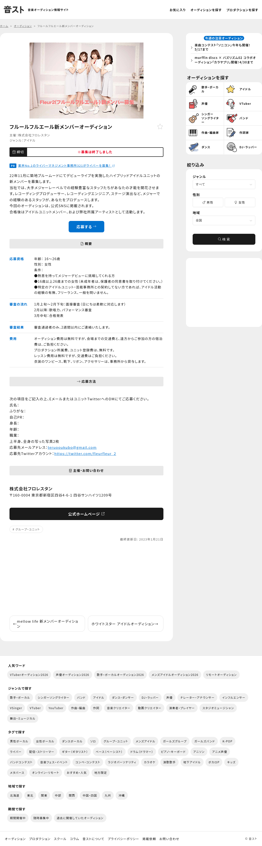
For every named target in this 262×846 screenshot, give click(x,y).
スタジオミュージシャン (218, 708)
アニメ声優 (219, 752)
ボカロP (213, 762)
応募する (86, 226)
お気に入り (178, 10)
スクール (60, 839)
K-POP (228, 741)
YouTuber (55, 708)
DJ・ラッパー (150, 697)
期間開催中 (18, 818)
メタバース (17, 772)
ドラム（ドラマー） (141, 752)
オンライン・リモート (45, 772)
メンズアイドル (145, 741)
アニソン (199, 752)
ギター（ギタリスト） (75, 752)
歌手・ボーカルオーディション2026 (120, 675)
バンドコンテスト (21, 762)
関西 (72, 795)
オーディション (15, 839)
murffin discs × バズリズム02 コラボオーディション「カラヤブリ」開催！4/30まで (225, 62)
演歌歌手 (169, 762)
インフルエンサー (233, 697)
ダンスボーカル (72, 741)
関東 (44, 795)
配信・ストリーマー (41, 752)
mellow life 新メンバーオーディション (45, 624)
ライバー (16, 752)
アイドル (30, 140)
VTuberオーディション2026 (29, 675)
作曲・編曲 (78, 708)
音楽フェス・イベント (54, 762)
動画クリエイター (150, 708)
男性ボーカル (19, 741)
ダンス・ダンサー (123, 697)
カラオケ (150, 762)
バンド (81, 697)
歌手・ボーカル (20, 697)
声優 (169, 697)
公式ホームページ (86, 514)
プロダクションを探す (242, 10)
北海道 (14, 795)
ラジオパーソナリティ (122, 762)
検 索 (224, 245)
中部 (58, 795)
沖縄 (122, 795)
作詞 (96, 708)
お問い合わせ (169, 839)
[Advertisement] (86, 578)
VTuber (35, 708)
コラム (74, 839)
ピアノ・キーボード (173, 752)
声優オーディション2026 (72, 675)
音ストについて (93, 839)
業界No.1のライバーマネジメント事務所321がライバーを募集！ (66, 165)
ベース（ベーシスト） (109, 752)
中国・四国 (90, 795)
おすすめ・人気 (77, 772)
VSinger (16, 708)
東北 (30, 795)
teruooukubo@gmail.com (72, 447)
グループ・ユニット (27, 529)
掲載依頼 (149, 839)
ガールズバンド (204, 741)
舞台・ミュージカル (22, 718)
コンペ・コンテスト (87, 762)
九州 (108, 795)
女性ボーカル (45, 741)
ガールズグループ (175, 741)
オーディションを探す (206, 10)
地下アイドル (192, 762)
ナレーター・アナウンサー (197, 697)
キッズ (231, 762)
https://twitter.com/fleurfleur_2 (85, 453)
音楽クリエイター (118, 708)
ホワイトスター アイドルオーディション (124, 623)
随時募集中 (41, 818)
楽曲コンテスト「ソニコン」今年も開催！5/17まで (223, 48)
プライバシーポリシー (123, 839)
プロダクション (39, 839)
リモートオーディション (221, 675)
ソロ (93, 741)
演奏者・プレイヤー (182, 708)
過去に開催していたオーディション (80, 818)
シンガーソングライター (53, 697)
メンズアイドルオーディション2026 (175, 675)
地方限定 (100, 772)
